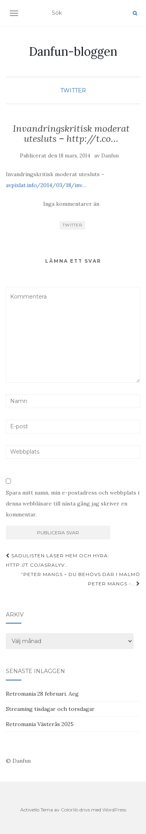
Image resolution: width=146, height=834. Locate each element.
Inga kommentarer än (71, 203)
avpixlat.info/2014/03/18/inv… (46, 185)
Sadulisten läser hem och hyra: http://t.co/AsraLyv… (57, 560)
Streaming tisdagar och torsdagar (50, 708)
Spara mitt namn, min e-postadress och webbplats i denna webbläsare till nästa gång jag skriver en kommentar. (72, 503)
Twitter (73, 90)
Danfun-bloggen (73, 51)
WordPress (114, 810)
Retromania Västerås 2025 (40, 724)
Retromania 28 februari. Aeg (42, 693)
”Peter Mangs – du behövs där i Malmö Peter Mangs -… (80, 579)
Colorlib (69, 810)
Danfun (110, 155)
